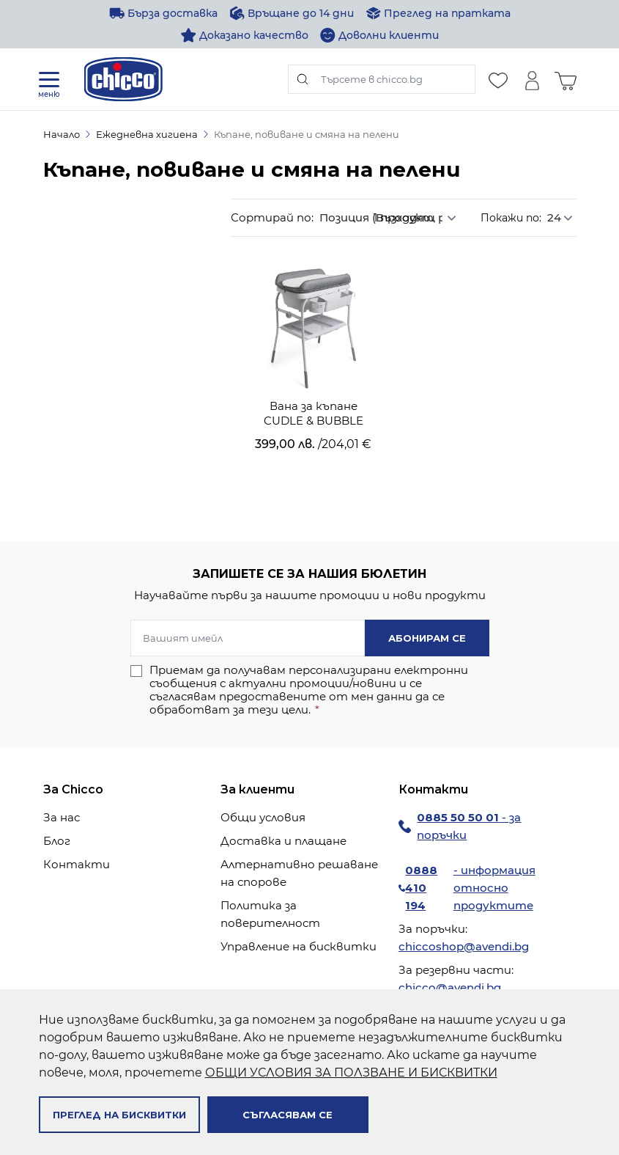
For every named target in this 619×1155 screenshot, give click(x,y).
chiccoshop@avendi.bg (464, 946)
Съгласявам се (287, 1115)
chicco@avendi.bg (450, 987)
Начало (61, 134)
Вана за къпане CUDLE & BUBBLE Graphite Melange (313, 413)
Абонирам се (427, 638)
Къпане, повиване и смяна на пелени (306, 134)
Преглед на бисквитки (119, 1115)
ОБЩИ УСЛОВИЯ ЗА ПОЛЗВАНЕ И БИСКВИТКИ (351, 1072)
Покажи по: (511, 217)
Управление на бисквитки (298, 946)
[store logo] (123, 79)
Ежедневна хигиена (147, 134)
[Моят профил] (532, 79)
